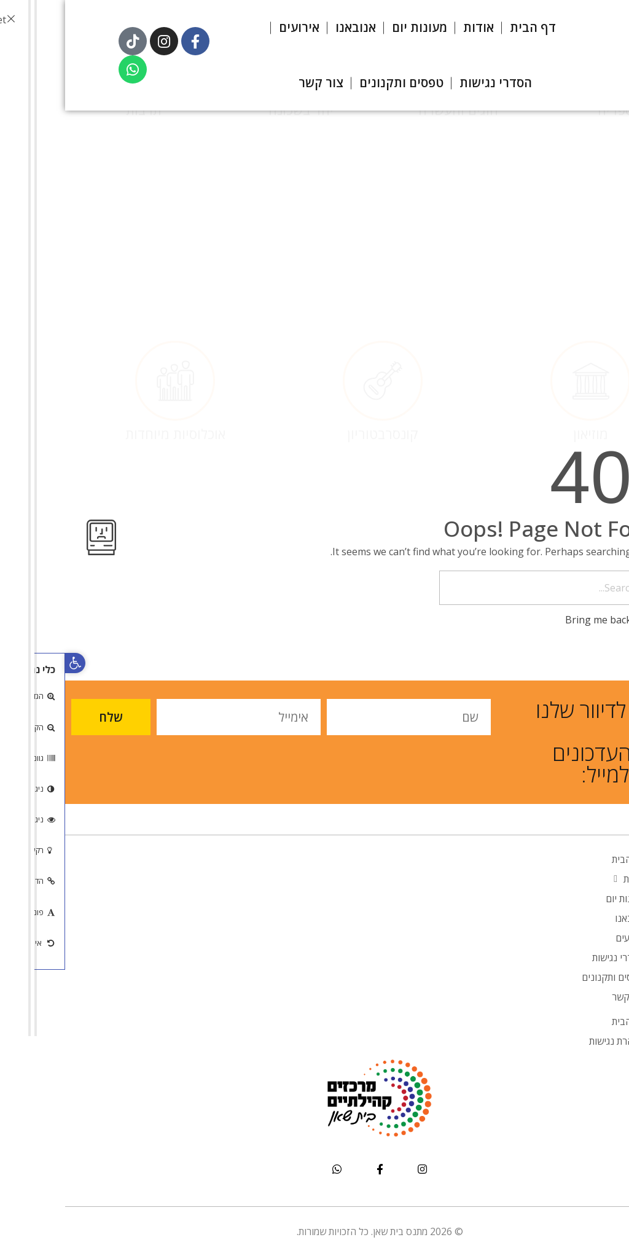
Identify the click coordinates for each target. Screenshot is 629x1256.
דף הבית (563, 859)
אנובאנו (565, 918)
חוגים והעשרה (393, 207)
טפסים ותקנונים (548, 977)
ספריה (550, 207)
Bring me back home (554, 619)
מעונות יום (560, 898)
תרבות (78, 207)
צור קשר (563, 997)
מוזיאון (525, 336)
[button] (10, 663)
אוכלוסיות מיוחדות (110, 336)
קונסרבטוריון (317, 336)
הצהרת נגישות (552, 1041)
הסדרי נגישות (553, 957)
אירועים (565, 938)
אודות (564, 879)
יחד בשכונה (235, 207)
